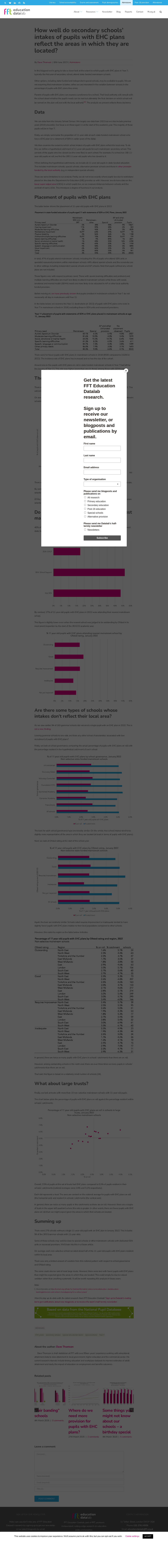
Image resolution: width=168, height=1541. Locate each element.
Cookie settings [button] (132, 1536)
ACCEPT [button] (147, 1536)
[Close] (126, 370)
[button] (161, 11)
